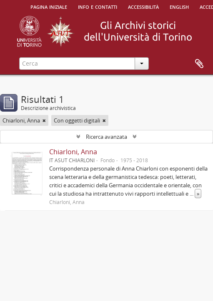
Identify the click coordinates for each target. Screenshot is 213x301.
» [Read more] (198, 193)
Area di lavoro (199, 64)
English (179, 6)
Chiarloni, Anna (73, 151)
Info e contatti (97, 6)
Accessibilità (143, 6)
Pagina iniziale (48, 6)
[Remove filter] (44, 120)
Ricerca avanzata (106, 136)
